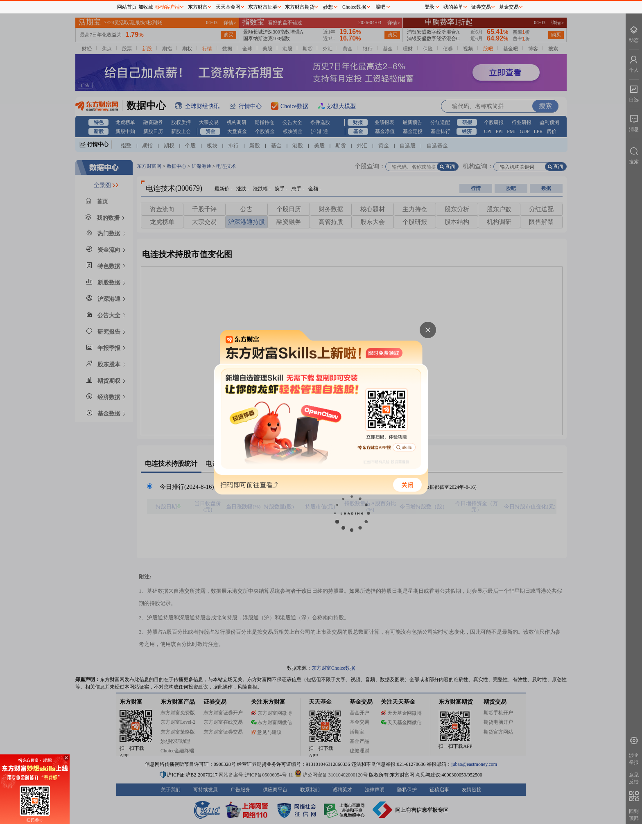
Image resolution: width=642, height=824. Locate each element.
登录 (429, 7)
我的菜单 (453, 7)
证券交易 (481, 7)
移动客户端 (167, 7)
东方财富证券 (263, 7)
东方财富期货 (299, 7)
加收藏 (145, 7)
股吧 (380, 7)
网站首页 (127, 7)
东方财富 (198, 7)
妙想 (328, 7)
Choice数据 (354, 7)
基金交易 (509, 7)
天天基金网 (228, 7)
